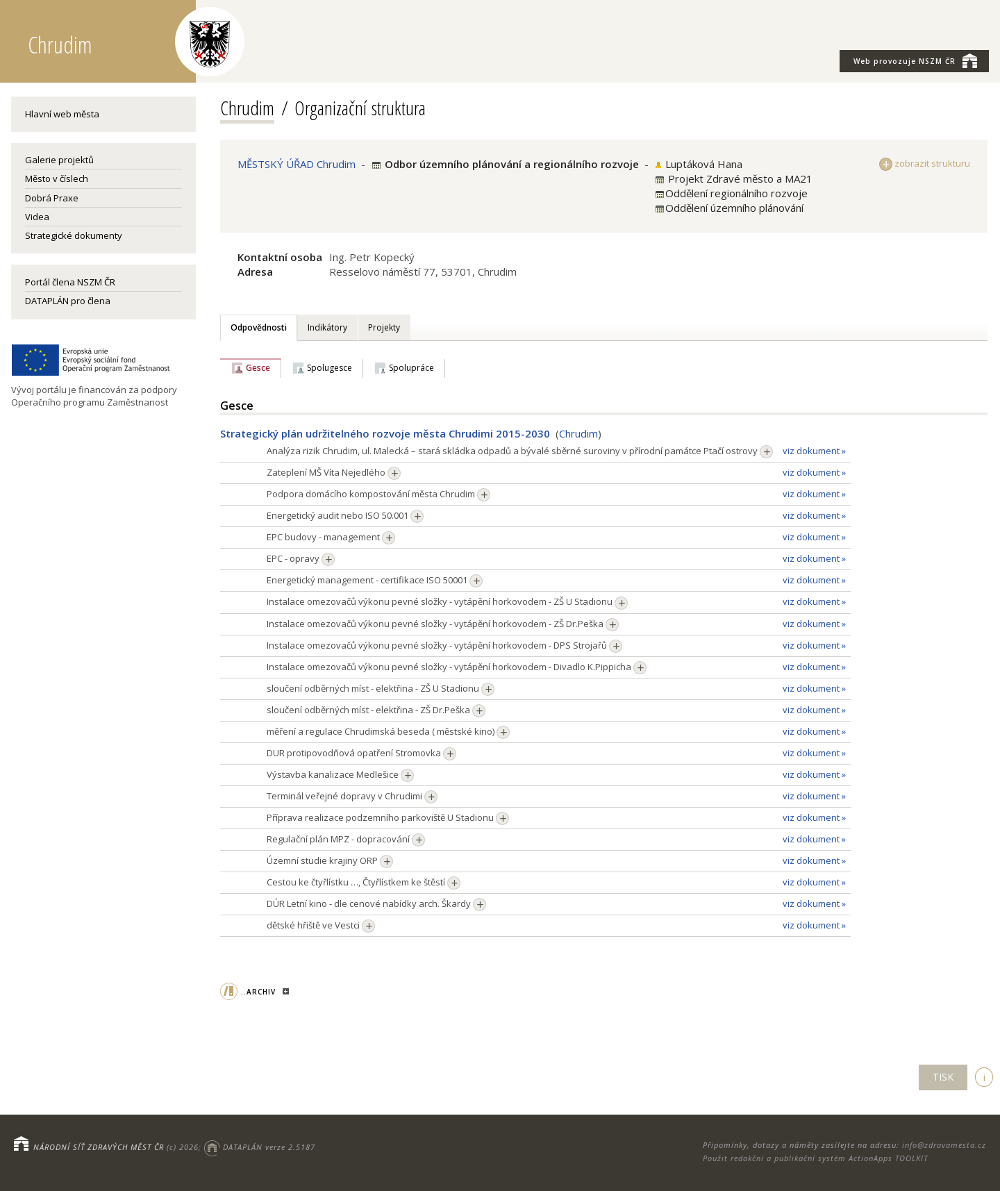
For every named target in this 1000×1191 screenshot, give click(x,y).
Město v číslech (56, 178)
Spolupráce (411, 368)
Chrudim (247, 107)
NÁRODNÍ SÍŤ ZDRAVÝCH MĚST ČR (98, 1147)
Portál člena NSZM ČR (70, 282)
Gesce (258, 368)
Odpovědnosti (259, 327)
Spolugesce (329, 368)
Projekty (384, 327)
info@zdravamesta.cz (944, 1145)
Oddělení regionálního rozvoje (736, 193)
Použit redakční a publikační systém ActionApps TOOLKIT (815, 1158)
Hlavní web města (62, 114)
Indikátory (327, 327)
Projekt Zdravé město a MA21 (738, 178)
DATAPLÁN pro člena (67, 300)
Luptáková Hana (703, 164)
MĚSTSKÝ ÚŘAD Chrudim (297, 164)
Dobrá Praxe (51, 198)
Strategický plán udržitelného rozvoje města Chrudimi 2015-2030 (385, 433)
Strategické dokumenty (73, 235)
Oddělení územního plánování (734, 208)
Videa (37, 216)
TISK (943, 1076)
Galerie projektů (59, 159)
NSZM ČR (915, 60)
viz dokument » (814, 450)
